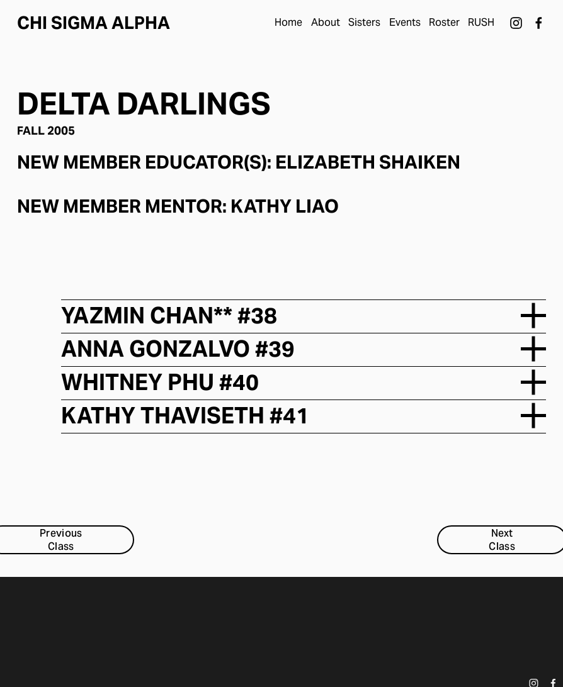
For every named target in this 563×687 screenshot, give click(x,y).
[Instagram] (516, 23)
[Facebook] (539, 23)
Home (288, 22)
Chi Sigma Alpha (93, 23)
